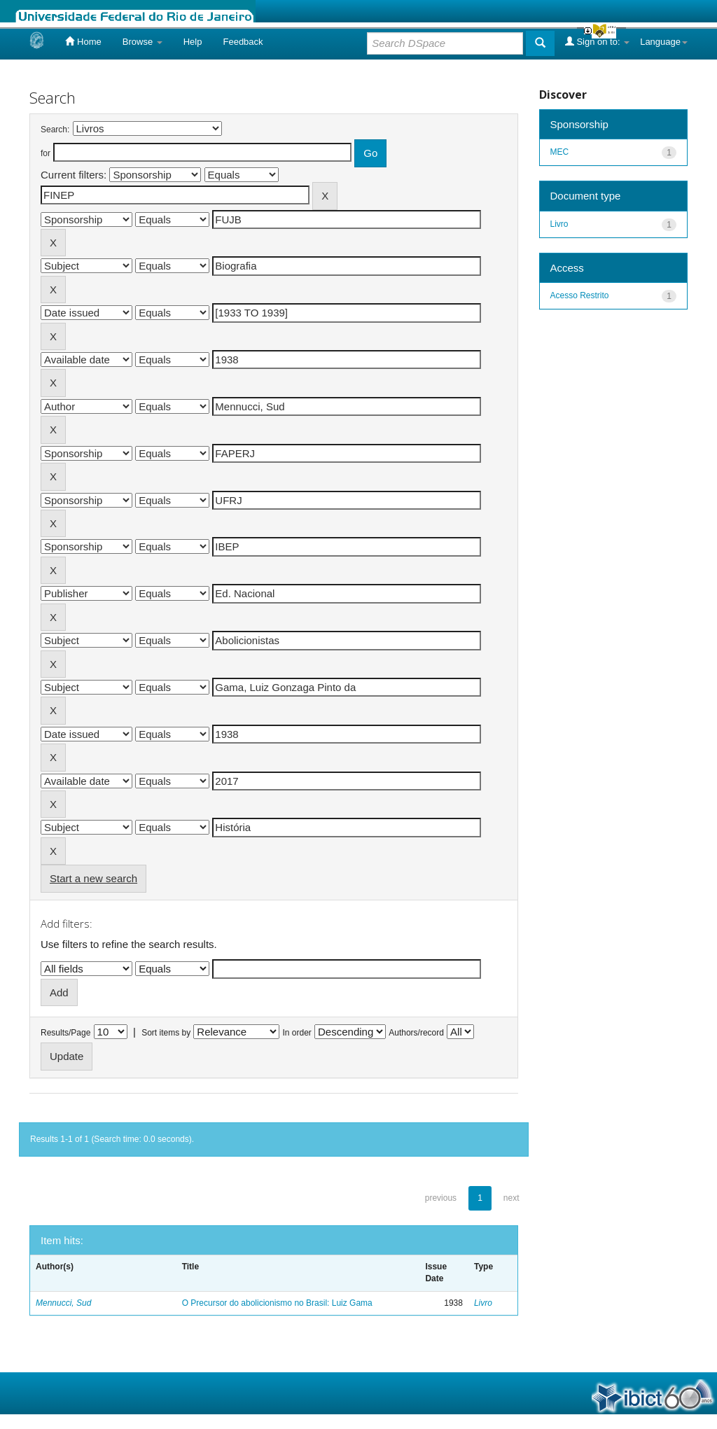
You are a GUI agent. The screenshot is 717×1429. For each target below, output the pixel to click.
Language (664, 41)
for (45, 153)
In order (297, 1033)
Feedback (243, 41)
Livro (483, 1303)
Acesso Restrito (579, 295)
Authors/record (416, 1033)
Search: (55, 129)
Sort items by (165, 1033)
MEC (559, 152)
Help (192, 41)
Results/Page (65, 1033)
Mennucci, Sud (63, 1303)
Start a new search (93, 878)
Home (83, 41)
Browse (142, 41)
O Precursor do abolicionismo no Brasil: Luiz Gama (277, 1303)
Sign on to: (597, 41)
